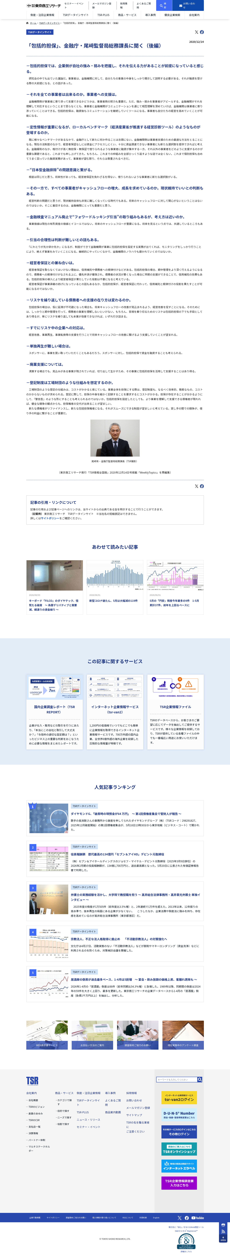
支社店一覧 (34, 1126)
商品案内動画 (113, 1112)
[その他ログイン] (179, 1131)
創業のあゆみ (36, 1113)
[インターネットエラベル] (179, 1166)
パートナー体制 (37, 1140)
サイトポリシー (50, 518)
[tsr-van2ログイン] (179, 1097)
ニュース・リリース (88, 1120)
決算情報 (33, 1133)
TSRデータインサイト (76, 15)
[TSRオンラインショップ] (179, 1149)
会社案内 (194, 15)
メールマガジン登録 (138, 1108)
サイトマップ (134, 1115)
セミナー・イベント (88, 1127)
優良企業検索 (172, 15)
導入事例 (150, 15)
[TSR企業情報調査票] (179, 1183)
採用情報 (131, 1093)
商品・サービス (127, 15)
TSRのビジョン (37, 1106)
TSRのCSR (34, 1120)
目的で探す (63, 1110)
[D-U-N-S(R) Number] (179, 1114)
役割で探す (63, 1124)
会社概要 (33, 1100)
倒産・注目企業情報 (42, 15)
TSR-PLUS (103, 15)
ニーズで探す (64, 1117)
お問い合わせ (134, 1100)
